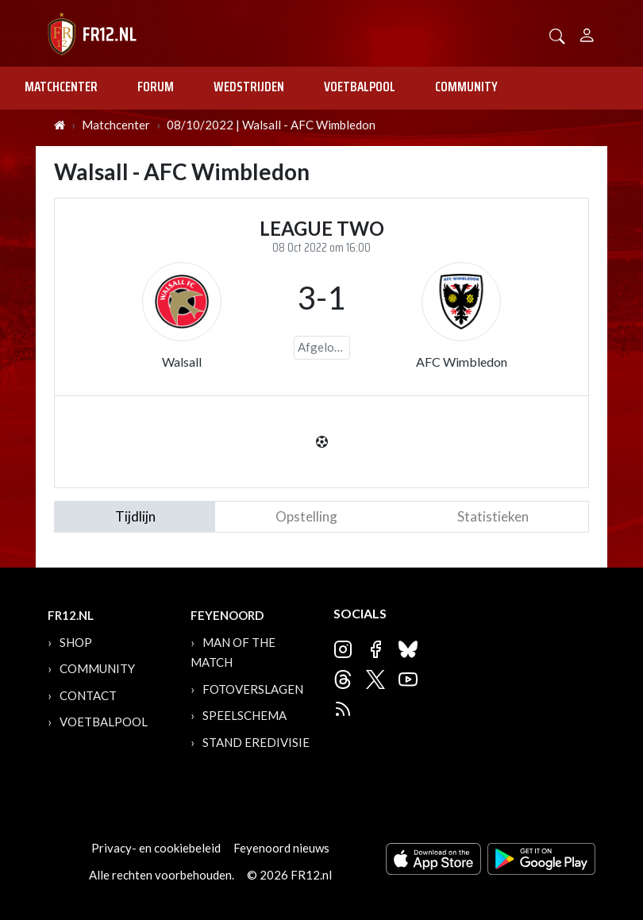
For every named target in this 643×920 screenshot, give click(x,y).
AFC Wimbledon (461, 361)
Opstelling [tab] (306, 516)
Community (466, 86)
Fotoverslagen (252, 689)
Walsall (182, 361)
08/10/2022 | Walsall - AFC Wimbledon (271, 124)
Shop (76, 642)
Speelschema (244, 715)
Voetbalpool (359, 86)
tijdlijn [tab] (135, 516)
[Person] (587, 32)
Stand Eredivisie (256, 742)
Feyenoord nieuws (281, 848)
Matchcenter (61, 86)
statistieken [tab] (493, 516)
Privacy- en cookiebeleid (156, 848)
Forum (155, 86)
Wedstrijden (249, 86)
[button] (557, 34)
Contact (88, 695)
